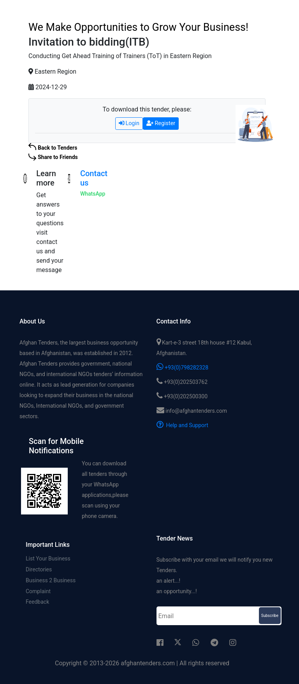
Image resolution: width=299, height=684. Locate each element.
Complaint (38, 592)
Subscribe (269, 615)
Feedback (37, 604)
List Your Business (48, 558)
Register (160, 123)
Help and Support (182, 425)
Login (129, 123)
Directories (39, 570)
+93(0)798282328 (183, 367)
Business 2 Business (51, 581)
